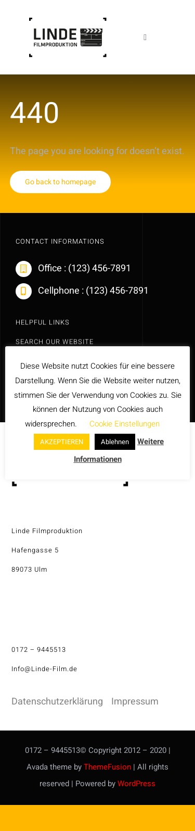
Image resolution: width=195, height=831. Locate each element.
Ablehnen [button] (115, 442)
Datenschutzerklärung (57, 702)
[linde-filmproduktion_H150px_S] (68, 22)
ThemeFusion (107, 767)
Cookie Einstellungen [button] (124, 424)
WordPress (136, 783)
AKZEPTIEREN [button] (61, 442)
